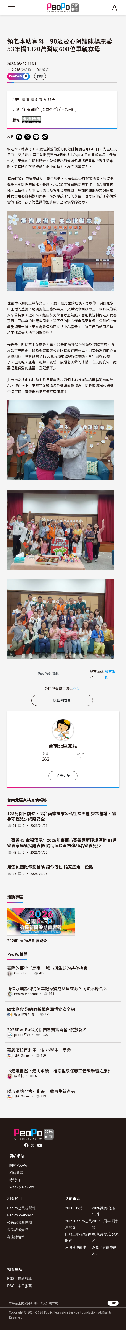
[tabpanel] (62, 689)
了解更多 (63, 775)
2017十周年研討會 (105, 1224)
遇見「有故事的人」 (104, 1250)
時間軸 (14, 1180)
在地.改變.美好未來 (105, 1237)
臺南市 (36, 99)
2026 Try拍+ (75, 1208)
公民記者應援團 (19, 1222)
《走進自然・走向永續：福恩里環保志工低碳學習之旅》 (59, 1070)
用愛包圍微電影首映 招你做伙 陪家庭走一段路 (50, 867)
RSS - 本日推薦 (19, 1286)
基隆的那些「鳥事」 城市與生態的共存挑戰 (47, 968)
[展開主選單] (11, 8)
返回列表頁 (62, 700)
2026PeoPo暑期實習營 (27, 940)
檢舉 (40, 76)
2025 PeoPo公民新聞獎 (78, 1224)
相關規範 (16, 1173)
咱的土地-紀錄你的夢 (78, 1237)
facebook (26, 1145)
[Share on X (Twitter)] (27, 137)
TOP (113, 1303)
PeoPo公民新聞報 (21, 1208)
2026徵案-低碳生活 (103, 1211)
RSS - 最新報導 (19, 1278)
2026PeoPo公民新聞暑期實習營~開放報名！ (49, 1029)
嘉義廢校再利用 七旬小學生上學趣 (39, 1050)
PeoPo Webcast (26, 994)
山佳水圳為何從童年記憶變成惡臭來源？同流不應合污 (57, 988)
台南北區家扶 (63, 745)
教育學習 (49, 110)
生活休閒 (67, 110)
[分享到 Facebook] (19, 137)
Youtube (40, 1145)
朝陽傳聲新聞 (24, 1014)
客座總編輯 (16, 1237)
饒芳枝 (19, 1076)
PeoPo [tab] (48, 674)
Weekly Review (21, 1187)
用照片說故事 (75, 1247)
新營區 (49, 99)
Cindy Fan (21, 973)
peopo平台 (22, 1035)
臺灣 (25, 99)
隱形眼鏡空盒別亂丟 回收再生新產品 (41, 1091)
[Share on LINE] (36, 137)
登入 (76, 688)
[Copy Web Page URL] (45, 137)
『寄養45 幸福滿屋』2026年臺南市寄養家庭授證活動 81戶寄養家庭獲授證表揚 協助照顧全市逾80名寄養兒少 (62, 843)
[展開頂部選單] (114, 8)
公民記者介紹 (17, 1230)
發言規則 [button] (110, 674)
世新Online (22, 1055)
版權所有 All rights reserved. (32, 119)
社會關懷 (30, 110)
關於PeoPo (18, 1165)
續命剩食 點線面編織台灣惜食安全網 (41, 1009)
